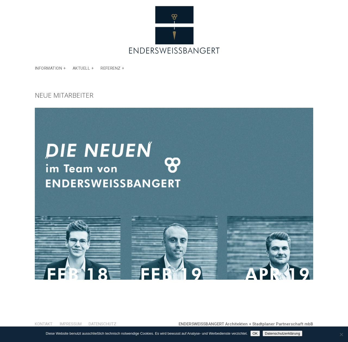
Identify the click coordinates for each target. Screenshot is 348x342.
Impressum (71, 324)
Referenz (111, 68)
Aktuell (81, 68)
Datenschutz (102, 324)
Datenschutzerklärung (282, 333)
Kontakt (43, 324)
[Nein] (341, 334)
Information (48, 68)
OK (255, 333)
